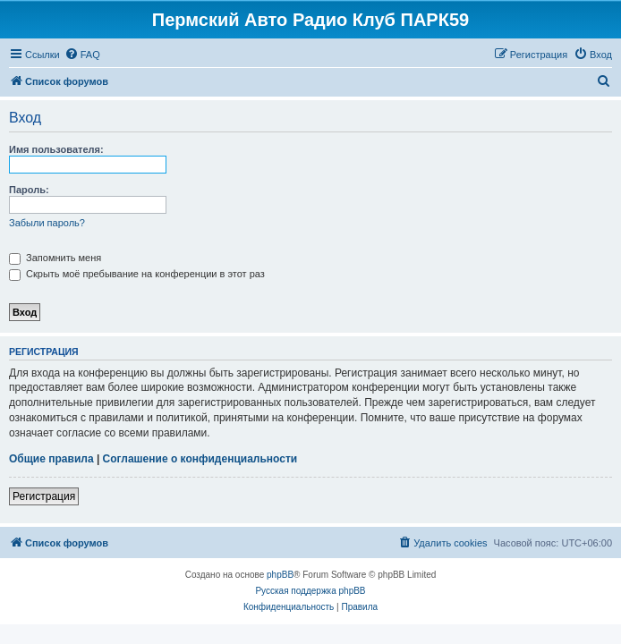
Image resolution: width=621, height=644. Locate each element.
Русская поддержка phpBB (310, 591)
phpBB (280, 575)
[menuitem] (82, 54)
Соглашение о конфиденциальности (200, 459)
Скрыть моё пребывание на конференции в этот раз (137, 273)
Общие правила (51, 459)
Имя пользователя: (56, 149)
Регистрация (44, 496)
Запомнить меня (55, 257)
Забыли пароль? (47, 222)
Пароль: (29, 189)
